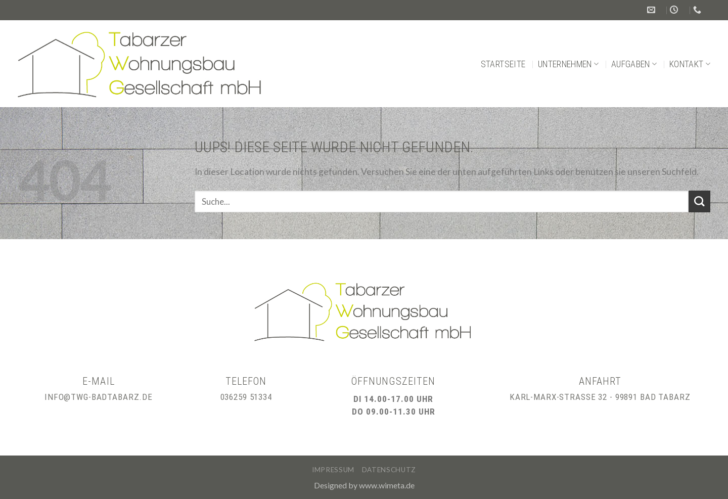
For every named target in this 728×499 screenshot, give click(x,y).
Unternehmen (568, 64)
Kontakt (689, 64)
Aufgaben (634, 64)
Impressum (333, 470)
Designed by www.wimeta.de (364, 485)
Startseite (503, 64)
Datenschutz (389, 470)
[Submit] (699, 201)
